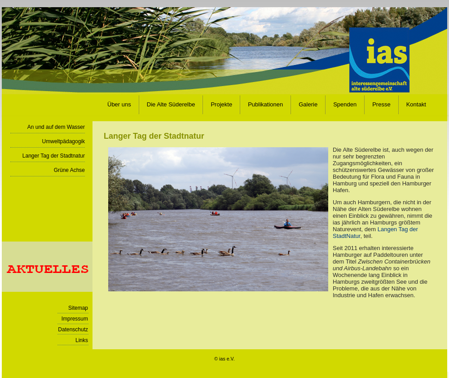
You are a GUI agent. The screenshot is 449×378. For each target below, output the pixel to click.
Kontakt (416, 104)
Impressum (75, 319)
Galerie (308, 104)
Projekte (221, 104)
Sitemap (78, 308)
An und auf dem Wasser (56, 127)
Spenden (345, 104)
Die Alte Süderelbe (171, 104)
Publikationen (265, 104)
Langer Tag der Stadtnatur (53, 156)
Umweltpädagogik (63, 141)
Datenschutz (73, 329)
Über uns (119, 104)
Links (81, 340)
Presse (381, 104)
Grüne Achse (69, 170)
